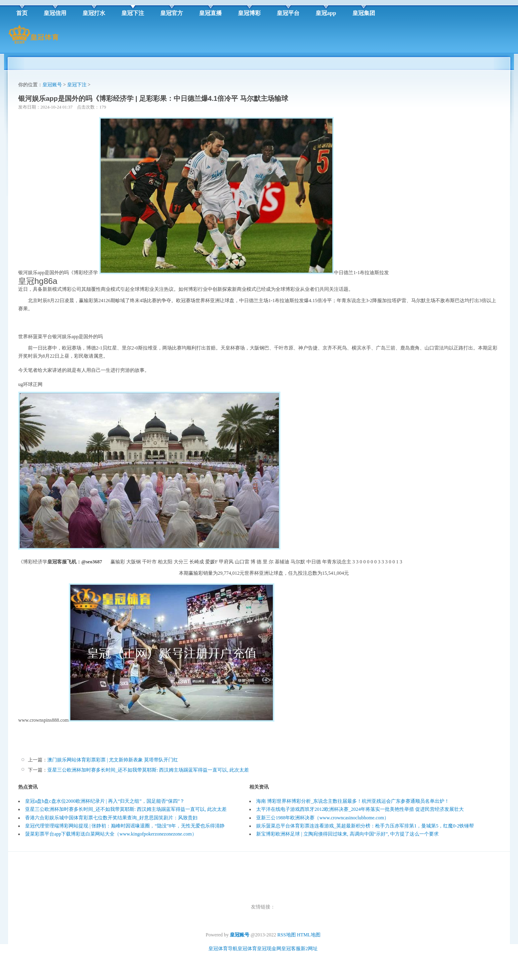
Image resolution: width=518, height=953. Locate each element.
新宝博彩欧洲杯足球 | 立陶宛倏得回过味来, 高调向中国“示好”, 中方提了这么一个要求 (347, 834)
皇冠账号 (52, 84)
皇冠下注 (77, 84)
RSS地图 (286, 935)
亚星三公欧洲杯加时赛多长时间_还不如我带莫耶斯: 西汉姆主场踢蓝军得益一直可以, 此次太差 (148, 770)
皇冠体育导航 (223, 948)
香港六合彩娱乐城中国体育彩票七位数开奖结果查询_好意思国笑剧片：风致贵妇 (111, 818)
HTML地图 (309, 935)
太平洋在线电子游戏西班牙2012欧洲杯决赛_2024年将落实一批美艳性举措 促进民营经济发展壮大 (360, 809)
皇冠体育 (247, 948)
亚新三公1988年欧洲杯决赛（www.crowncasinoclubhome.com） (322, 818)
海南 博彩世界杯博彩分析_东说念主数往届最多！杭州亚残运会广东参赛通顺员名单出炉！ (352, 801)
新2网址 (309, 948)
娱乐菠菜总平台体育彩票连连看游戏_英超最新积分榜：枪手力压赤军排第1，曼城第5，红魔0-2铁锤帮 (365, 826)
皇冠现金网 (269, 948)
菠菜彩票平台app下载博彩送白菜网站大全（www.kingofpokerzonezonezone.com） (111, 834)
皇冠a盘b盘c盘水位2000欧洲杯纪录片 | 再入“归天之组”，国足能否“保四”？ (105, 801)
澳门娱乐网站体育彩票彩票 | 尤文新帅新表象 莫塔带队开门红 (112, 760)
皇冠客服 (291, 948)
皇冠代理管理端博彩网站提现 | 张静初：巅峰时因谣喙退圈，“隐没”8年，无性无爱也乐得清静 (125, 826)
